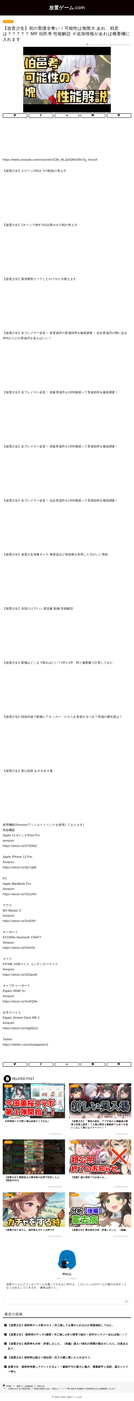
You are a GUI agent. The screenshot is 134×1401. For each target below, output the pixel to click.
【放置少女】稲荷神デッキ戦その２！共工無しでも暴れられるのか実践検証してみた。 (61, 1325)
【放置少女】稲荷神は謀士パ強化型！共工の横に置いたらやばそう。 (50, 1357)
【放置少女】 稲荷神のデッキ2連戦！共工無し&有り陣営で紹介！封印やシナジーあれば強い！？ (67, 1334)
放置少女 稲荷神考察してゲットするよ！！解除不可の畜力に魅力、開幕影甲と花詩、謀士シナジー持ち (68, 1369)
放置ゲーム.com (67, 7)
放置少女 (8, 22)
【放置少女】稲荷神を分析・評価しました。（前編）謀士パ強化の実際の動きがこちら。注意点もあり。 (68, 1346)
